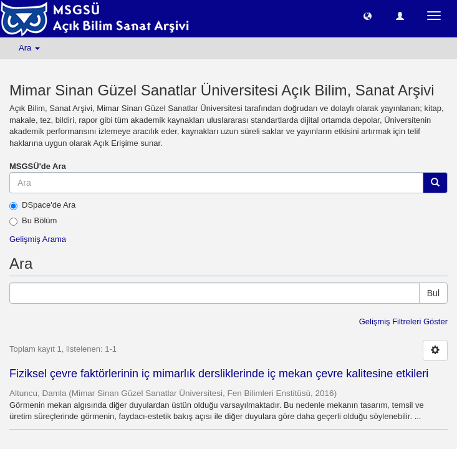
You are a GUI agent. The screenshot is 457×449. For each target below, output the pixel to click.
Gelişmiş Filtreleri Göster (403, 321)
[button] (367, 15)
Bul (433, 293)
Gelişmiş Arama (37, 239)
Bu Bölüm (33, 221)
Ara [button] (29, 47)
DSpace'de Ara (42, 205)
